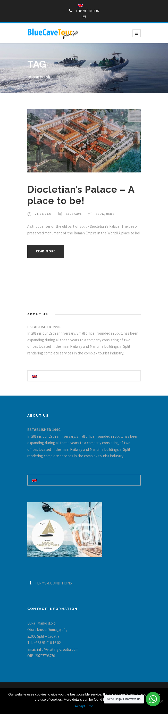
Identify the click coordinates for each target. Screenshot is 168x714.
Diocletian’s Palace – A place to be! (81, 195)
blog (100, 214)
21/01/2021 (43, 214)
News (110, 214)
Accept (80, 706)
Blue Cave (74, 214)
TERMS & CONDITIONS (53, 583)
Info (90, 706)
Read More (45, 251)
